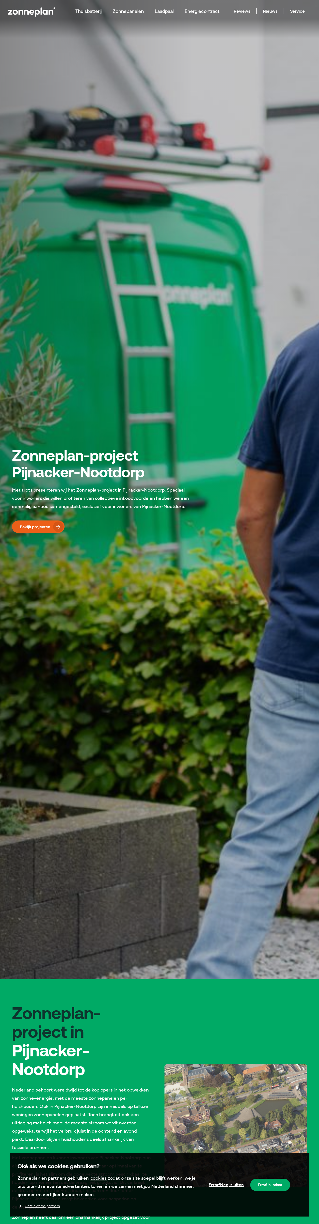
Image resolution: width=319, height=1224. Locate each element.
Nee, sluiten (226, 1184)
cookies (98, 1178)
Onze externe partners (38, 1206)
